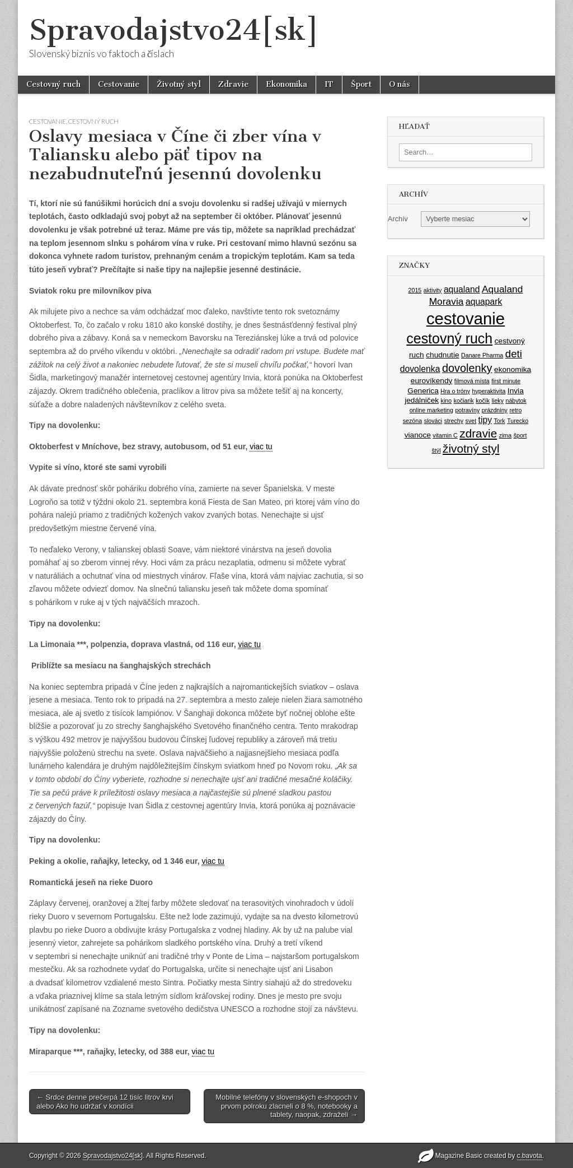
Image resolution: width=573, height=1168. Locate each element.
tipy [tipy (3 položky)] (485, 420)
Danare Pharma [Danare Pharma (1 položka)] (482, 355)
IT (329, 84)
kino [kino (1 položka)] (446, 400)
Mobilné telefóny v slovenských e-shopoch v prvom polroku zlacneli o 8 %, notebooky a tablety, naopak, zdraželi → (286, 1106)
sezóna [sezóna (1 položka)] (412, 420)
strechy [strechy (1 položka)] (453, 420)
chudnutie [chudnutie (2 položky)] (442, 355)
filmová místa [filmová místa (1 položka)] (472, 381)
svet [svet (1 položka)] (471, 420)
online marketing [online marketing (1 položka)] (431, 410)
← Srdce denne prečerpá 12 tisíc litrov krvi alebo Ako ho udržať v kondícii (104, 1101)
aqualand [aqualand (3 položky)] (462, 289)
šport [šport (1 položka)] (520, 435)
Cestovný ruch (53, 84)
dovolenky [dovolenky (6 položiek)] (467, 368)
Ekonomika (286, 84)
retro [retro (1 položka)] (515, 410)
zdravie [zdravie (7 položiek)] (478, 433)
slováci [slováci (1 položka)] (433, 420)
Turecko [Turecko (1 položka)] (517, 420)
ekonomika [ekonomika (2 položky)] (512, 369)
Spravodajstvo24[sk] (174, 30)
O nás (399, 84)
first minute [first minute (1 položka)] (505, 381)
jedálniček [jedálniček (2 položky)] (422, 400)
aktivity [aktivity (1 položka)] (433, 290)
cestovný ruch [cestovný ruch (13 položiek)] (449, 338)
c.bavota (529, 1156)
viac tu (261, 446)
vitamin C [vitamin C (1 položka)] (445, 435)
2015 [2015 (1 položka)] (415, 290)
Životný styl (179, 84)
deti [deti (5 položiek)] (513, 354)
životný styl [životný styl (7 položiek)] (471, 448)
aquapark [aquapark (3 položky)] (484, 301)
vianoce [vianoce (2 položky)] (418, 435)
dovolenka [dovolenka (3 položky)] (420, 369)
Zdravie (233, 84)
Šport (361, 84)
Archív (398, 219)
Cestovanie (118, 84)
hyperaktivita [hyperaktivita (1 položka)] (489, 391)
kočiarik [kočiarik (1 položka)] (464, 400)
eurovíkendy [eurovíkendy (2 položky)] (432, 380)
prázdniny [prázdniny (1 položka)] (495, 410)
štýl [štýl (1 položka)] (436, 450)
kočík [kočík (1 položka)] (483, 400)
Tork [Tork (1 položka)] (499, 420)
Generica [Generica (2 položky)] (423, 391)
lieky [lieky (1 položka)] (498, 400)
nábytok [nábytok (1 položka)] (515, 400)
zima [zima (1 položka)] (505, 435)
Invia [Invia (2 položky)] (516, 391)
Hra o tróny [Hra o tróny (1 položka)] (455, 391)
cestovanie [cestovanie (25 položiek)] (465, 318)
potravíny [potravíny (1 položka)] (467, 410)
